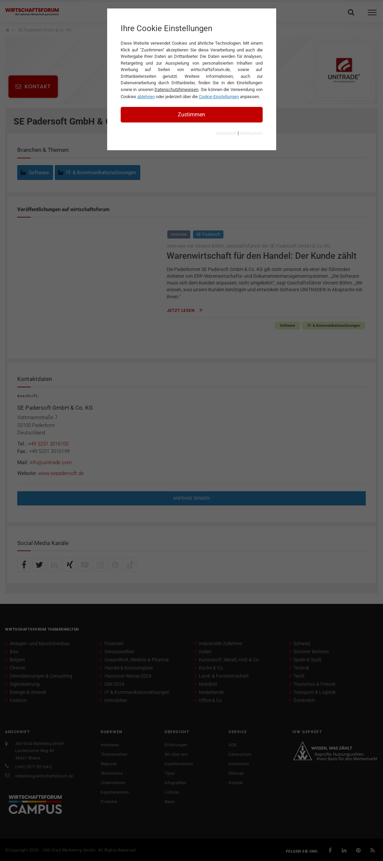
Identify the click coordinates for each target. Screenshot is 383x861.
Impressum (226, 133)
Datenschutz (251, 133)
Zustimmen (191, 114)
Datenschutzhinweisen (176, 89)
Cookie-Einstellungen (219, 96)
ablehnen (146, 96)
